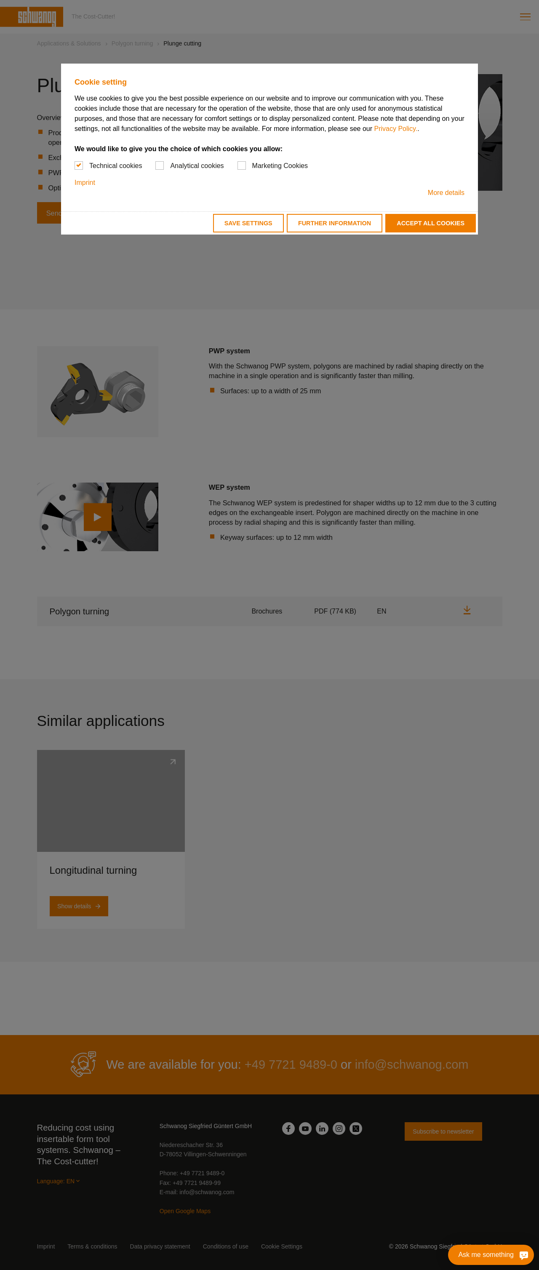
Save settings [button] (248, 223)
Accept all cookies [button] (430, 223)
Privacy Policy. (395, 128)
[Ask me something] (491, 1255)
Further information (334, 223)
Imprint (85, 182)
